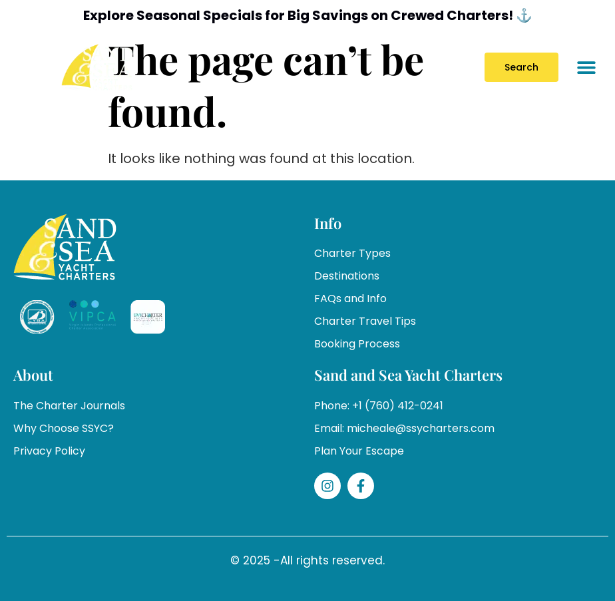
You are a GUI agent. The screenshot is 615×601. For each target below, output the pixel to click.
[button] (587, 67)
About (33, 375)
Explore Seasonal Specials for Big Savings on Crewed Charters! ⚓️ (307, 15)
